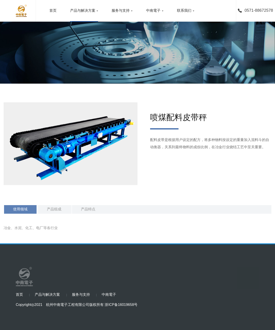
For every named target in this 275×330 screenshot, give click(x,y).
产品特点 (88, 211)
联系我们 (184, 11)
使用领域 (20, 211)
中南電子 (153, 11)
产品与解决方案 (82, 11)
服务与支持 (121, 11)
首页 (53, 11)
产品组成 (54, 211)
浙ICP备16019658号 (121, 305)
